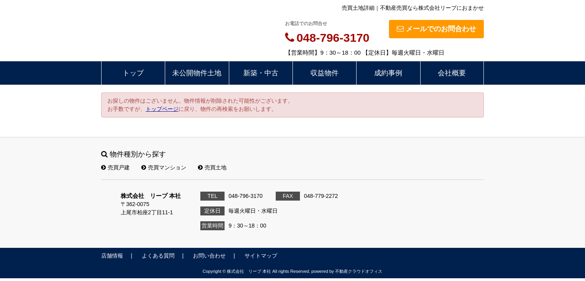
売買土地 (212, 167)
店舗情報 (112, 256)
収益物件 (324, 73)
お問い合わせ (209, 256)
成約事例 (388, 73)
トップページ (162, 109)
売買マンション (163, 167)
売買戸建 (115, 167)
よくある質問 (158, 256)
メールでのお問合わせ (436, 29)
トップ (133, 73)
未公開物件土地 (196, 73)
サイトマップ (260, 256)
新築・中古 (260, 73)
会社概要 (452, 73)
